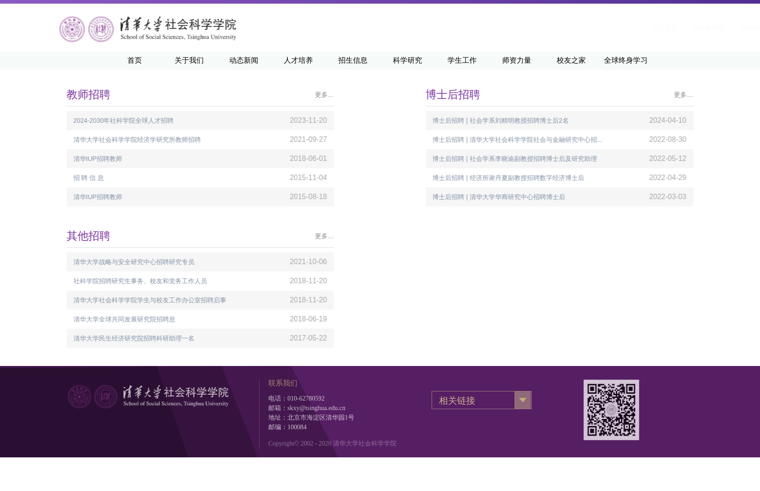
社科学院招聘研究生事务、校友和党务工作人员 (82, 281)
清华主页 (551, 27)
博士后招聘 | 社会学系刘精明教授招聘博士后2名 (560, 120)
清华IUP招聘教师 (39, 158)
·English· (637, 27)
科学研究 (407, 60)
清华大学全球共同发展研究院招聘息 (66, 319)
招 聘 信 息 (30, 177)
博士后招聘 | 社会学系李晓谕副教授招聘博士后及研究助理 (574, 158)
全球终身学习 (626, 60)
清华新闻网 (595, 27)
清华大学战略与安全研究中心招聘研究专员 (75, 262)
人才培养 (298, 60)
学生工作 (462, 60)
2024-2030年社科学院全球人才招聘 (65, 120)
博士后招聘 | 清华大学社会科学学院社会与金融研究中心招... (577, 139)
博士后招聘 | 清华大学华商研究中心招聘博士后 (558, 196)
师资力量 (516, 60)
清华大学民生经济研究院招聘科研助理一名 (75, 338)
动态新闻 (243, 60)
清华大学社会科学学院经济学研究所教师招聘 (79, 139)
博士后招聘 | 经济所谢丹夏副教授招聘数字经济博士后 (568, 177)
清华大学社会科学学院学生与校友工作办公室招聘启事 (91, 300)
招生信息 (352, 60)
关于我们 (189, 60)
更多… (266, 94)
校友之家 (571, 60)
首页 (134, 60)
